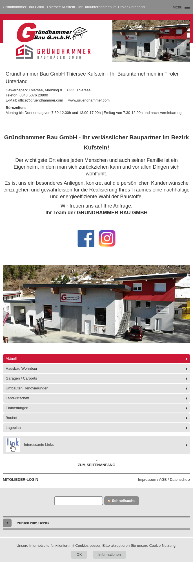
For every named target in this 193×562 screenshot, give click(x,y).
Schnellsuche (124, 501)
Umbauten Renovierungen (27, 388)
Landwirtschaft (17, 398)
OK (79, 554)
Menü (177, 7)
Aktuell (11, 358)
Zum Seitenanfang (97, 463)
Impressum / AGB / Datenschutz (164, 479)
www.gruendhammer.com (89, 100)
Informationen (109, 554)
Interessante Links (30, 445)
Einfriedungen (17, 408)
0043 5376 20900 (33, 95)
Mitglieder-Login (20, 479)
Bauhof (11, 418)
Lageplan (13, 428)
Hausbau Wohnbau (21, 368)
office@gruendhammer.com (40, 100)
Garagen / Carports (21, 378)
